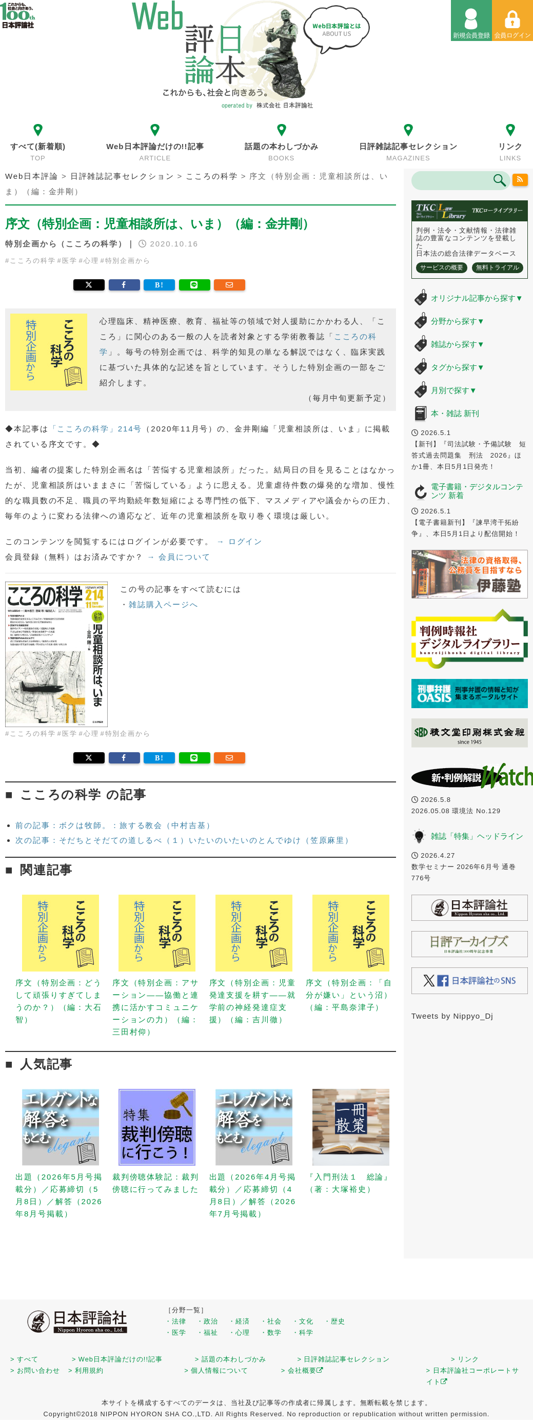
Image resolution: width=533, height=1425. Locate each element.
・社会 (271, 1321)
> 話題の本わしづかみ (230, 1359)
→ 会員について (178, 556)
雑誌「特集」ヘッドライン (477, 836)
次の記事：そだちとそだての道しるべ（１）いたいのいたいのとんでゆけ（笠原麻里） (184, 840)
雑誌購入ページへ (163, 604)
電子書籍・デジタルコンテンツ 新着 (477, 491)
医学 (69, 260)
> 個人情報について (216, 1370)
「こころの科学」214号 (96, 428)
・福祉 (207, 1332)
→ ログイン (239, 541)
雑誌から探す (458, 344)
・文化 (302, 1321)
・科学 (302, 1332)
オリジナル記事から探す (477, 298)
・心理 (239, 1332)
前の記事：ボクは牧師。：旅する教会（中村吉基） (115, 825)
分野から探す (458, 321)
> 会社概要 (302, 1370)
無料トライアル (497, 267)
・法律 (175, 1321)
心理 (91, 260)
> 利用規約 (86, 1370)
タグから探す (458, 367)
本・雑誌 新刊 (455, 413)
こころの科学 (32, 260)
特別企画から (128, 260)
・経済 (239, 1321)
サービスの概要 (441, 267)
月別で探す (454, 390)
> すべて (24, 1359)
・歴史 (334, 1321)
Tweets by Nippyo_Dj (452, 1015)
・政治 (207, 1321)
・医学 (175, 1332)
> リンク (465, 1359)
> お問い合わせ (35, 1370)
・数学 (271, 1332)
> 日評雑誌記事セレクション (343, 1359)
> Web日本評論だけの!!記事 (117, 1359)
